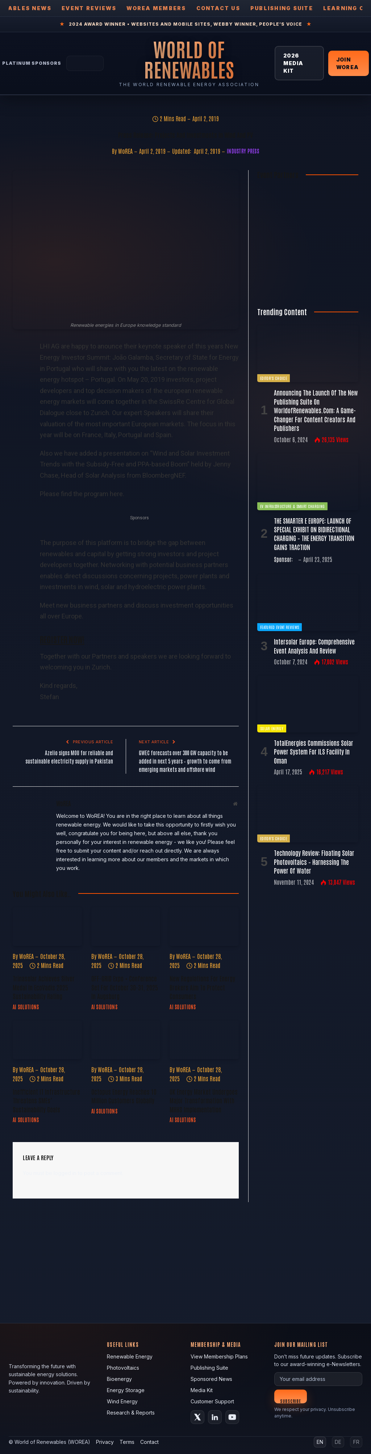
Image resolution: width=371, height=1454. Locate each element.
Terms (127, 1442)
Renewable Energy (130, 1356)
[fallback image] (185, 1262)
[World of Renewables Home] (189, 59)
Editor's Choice (273, 378)
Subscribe (290, 1400)
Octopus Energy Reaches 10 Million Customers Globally (124, 1095)
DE (338, 1442)
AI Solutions (26, 1006)
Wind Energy (122, 1401)
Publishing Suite (281, 8)
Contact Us (218, 8)
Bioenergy (119, 1379)
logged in (65, 1173)
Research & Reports (131, 1412)
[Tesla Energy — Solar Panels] (85, 63)
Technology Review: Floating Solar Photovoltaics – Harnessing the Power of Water (314, 861)
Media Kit (202, 1390)
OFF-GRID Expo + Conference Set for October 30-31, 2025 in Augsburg (124, 987)
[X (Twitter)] (197, 1417)
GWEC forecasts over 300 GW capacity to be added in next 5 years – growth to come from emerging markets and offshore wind (185, 761)
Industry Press (243, 151)
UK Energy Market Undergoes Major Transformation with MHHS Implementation (204, 1100)
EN (320, 1442)
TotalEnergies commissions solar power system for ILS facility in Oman (313, 751)
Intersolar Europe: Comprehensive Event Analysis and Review (314, 645)
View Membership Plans (219, 1356)
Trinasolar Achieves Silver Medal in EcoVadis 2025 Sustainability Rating (44, 987)
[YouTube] (232, 1417)
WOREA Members (156, 8)
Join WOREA (347, 63)
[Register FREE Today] (307, 287)
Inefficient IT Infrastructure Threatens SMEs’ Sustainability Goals (46, 1100)
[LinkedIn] (215, 1417)
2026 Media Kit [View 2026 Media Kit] (293, 63)
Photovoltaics (123, 1368)
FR (356, 1442)
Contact (149, 1442)
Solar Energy (271, 728)
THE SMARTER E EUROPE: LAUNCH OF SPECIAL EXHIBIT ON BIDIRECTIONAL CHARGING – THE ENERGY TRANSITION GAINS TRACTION (314, 533)
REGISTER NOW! (62, 639)
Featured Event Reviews (279, 627)
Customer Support (212, 1401)
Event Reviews (89, 8)
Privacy (105, 1442)
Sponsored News (211, 1379)
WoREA (125, 151)
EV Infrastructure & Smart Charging (292, 506)
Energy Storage (126, 1390)
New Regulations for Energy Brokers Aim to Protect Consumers (202, 987)
